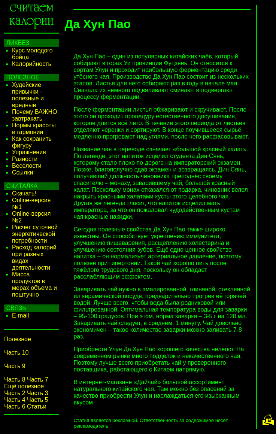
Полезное (17, 339)
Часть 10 (16, 352)
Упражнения (29, 152)
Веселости (27, 166)
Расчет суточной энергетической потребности (35, 234)
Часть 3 (37, 393)
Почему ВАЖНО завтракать (34, 115)
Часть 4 (14, 400)
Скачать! (24, 193)
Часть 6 (14, 406)
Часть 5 (37, 400)
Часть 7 (37, 379)
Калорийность (31, 64)
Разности (24, 159)
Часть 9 (14, 366)
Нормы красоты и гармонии (34, 128)
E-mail (20, 315)
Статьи (36, 406)
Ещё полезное (24, 386)
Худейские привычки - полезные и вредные (28, 95)
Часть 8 (14, 379)
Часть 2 (14, 393)
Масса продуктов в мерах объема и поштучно (34, 284)
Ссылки (22, 172)
